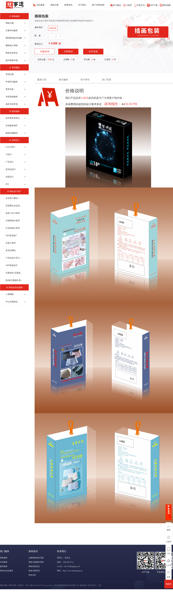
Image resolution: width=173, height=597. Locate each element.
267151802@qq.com (72, 566)
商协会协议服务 (6, 571)
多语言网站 (11, 250)
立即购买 (68, 51)
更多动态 (32, 575)
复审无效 (10, 89)
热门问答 (106, 79)
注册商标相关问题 (36, 558)
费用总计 (39, 44)
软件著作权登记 (13, 118)
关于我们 (82, 5)
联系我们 (61, 551)
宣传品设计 (11, 169)
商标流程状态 (34, 566)
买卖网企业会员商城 (14, 206)
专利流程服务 (12, 97)
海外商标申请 (12, 60)
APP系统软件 (11, 265)
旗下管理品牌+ (98, 5)
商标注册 (54, 5)
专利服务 (3, 562)
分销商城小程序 (13, 221)
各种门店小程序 (13, 213)
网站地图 (166, 5)
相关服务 (63, 79)
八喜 (99, 585)
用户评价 (85, 79)
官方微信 (117, 5)
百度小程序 (11, 243)
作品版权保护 (12, 125)
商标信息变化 (12, 53)
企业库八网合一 (13, 198)
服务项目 (39, 27)
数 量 (38, 36)
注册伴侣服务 (12, 30)
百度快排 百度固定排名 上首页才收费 (14, 273)
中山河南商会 (12, 302)
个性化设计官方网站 (14, 258)
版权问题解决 (12, 133)
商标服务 (3, 558)
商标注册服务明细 (36, 562)
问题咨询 (44, 51)
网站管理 (12, 585)
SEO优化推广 (11, 235)
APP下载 (154, 5)
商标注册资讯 (34, 571)
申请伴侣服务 (12, 82)
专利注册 (10, 74)
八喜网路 (10, 294)
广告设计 (10, 162)
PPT (7, 184)
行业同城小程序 (13, 228)
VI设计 (9, 154)
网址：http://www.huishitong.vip (69, 571)
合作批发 (93, 51)
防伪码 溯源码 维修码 (14, 280)
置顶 (168, 530)
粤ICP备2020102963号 (34, 585)
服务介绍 (41, 79)
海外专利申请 (12, 104)
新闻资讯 (68, 5)
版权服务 (3, 566)
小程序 (129, 5)
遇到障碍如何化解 (14, 38)
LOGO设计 (10, 147)
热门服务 (4, 551)
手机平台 (141, 5)
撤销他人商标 (12, 45)
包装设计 (10, 177)
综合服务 (41, 5)
